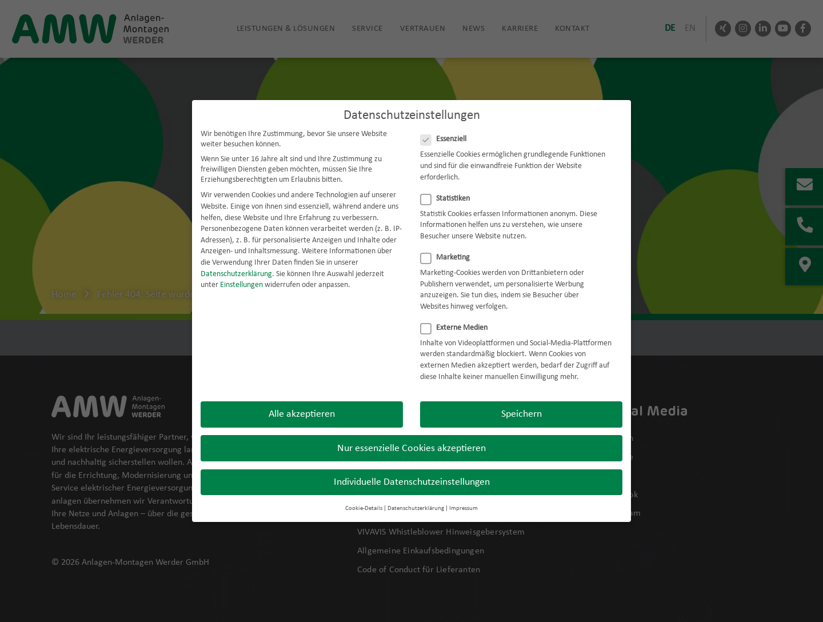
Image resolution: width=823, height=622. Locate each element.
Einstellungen (241, 276)
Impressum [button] (463, 500)
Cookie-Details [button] (363, 500)
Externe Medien (457, 319)
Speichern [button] (521, 405)
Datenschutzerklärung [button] (415, 500)
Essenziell (447, 131)
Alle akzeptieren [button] (302, 405)
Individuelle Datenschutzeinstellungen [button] (412, 474)
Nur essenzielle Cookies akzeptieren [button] (411, 440)
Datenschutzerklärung (236, 265)
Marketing (448, 249)
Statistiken (448, 190)
